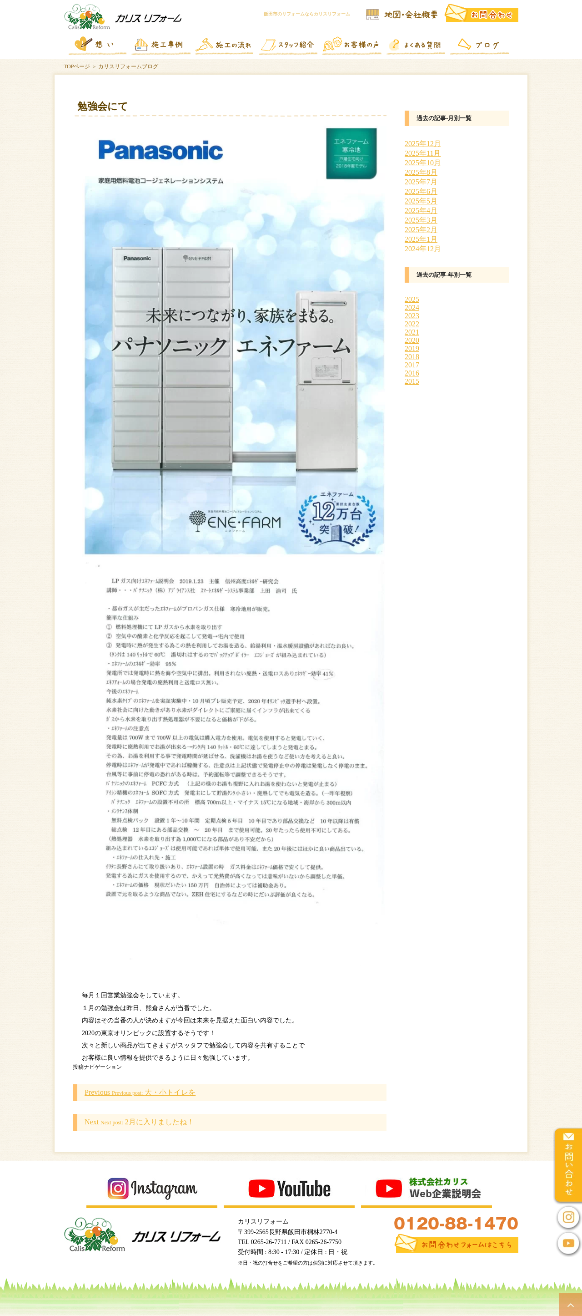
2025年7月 (421, 182)
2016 (412, 373)
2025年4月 (421, 210)
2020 (412, 340)
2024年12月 (423, 249)
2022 (412, 324)
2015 (412, 381)
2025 (412, 299)
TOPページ (77, 66)
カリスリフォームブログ (128, 66)
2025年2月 (421, 230)
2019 (412, 348)
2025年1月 (421, 239)
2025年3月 (421, 220)
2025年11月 (423, 153)
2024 (412, 307)
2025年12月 (423, 143)
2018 (412, 357)
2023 (412, 316)
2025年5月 (421, 201)
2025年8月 (421, 172)
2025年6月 (421, 191)
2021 (412, 332)
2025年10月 (423, 163)
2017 (412, 365)
